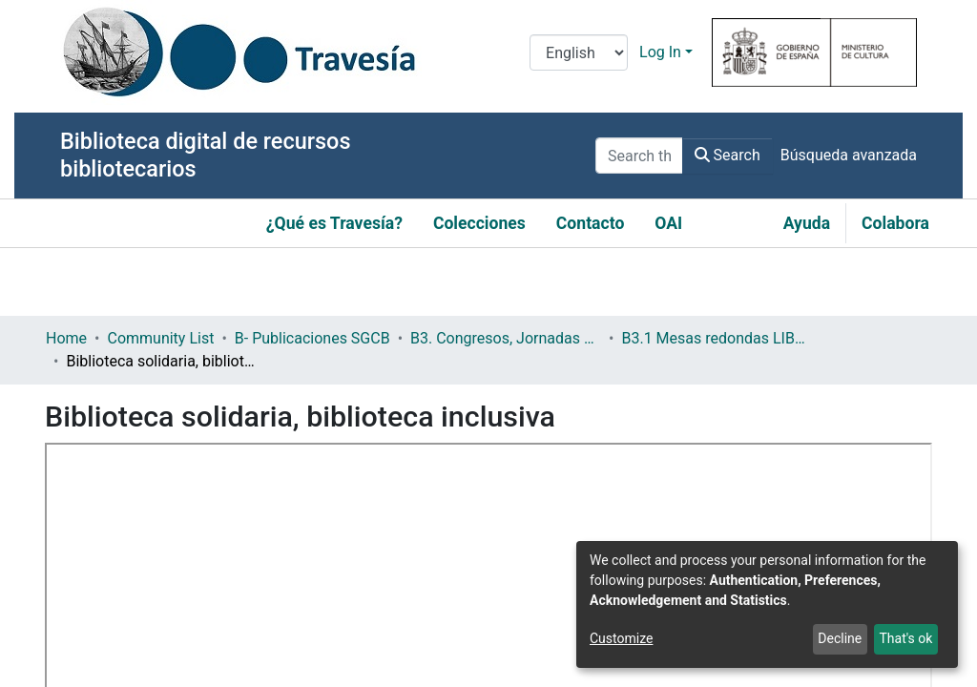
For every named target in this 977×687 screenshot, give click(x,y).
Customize (621, 638)
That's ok (905, 638)
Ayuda (806, 223)
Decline (840, 638)
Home (66, 338)
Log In (660, 52)
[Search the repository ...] (639, 155)
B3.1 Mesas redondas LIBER (716, 338)
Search (727, 155)
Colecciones (479, 223)
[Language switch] (579, 52)
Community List (160, 338)
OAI (668, 223)
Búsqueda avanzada (848, 155)
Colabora (895, 223)
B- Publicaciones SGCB (312, 338)
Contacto (590, 223)
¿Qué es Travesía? (334, 223)
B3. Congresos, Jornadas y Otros (505, 338)
